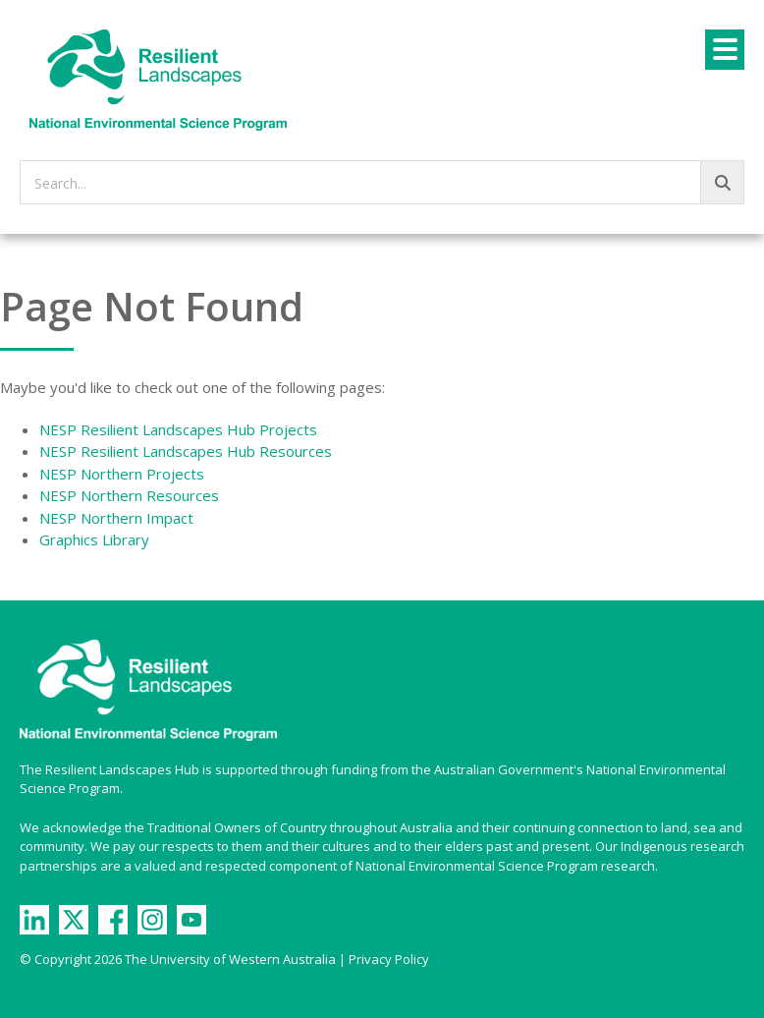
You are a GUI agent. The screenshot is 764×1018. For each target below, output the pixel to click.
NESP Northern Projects (121, 473)
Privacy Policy (389, 959)
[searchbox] (382, 182)
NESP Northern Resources (129, 495)
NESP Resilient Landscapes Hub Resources (185, 451)
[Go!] (722, 182)
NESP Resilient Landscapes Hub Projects (178, 429)
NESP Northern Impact (116, 518)
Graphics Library (94, 539)
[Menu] (724, 49)
